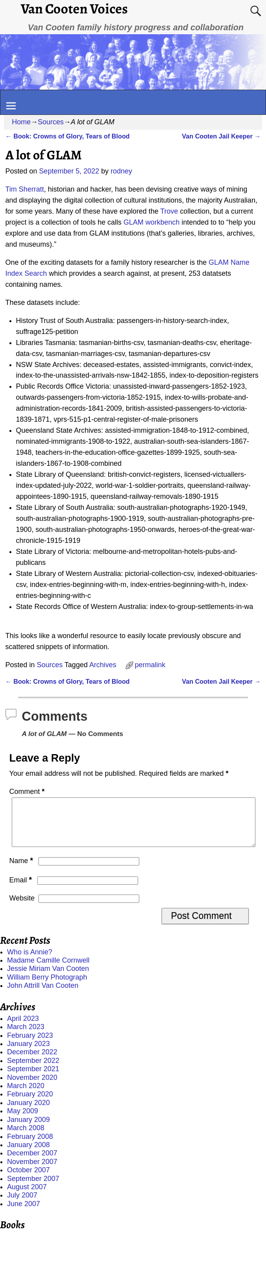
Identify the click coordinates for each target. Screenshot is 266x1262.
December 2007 (32, 1162)
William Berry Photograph (47, 987)
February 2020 (30, 1103)
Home (21, 122)
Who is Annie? (29, 961)
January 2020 (28, 1112)
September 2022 (33, 1070)
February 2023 (30, 1045)
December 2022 (32, 1061)
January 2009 (28, 1129)
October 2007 (28, 1179)
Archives (102, 665)
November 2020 (32, 1087)
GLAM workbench (152, 222)
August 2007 (27, 1196)
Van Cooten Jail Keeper (221, 136)
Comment (27, 791)
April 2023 (23, 1028)
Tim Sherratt (24, 189)
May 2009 (22, 1120)
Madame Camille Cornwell (48, 970)
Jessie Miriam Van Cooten (48, 978)
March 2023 (25, 1036)
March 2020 (25, 1095)
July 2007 (22, 1204)
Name (22, 870)
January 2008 (28, 1154)
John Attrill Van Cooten (42, 995)
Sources (51, 122)
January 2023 (28, 1053)
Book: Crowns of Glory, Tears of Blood (67, 136)
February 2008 (30, 1146)
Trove (169, 211)
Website (22, 907)
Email (21, 889)
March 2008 (25, 1137)
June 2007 (23, 1213)
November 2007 (32, 1171)
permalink (150, 665)
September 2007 (33, 1188)
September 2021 (33, 1078)
